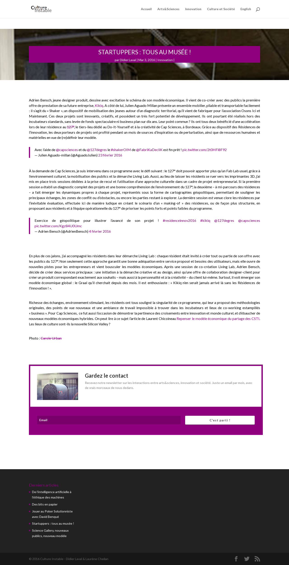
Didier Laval (128, 60)
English (245, 9)
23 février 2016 (110, 155)
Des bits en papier (45, 504)
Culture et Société (221, 9)
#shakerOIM (121, 149)
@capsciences (67, 149)
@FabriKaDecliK (149, 149)
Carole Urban (51, 338)
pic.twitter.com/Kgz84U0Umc (58, 226)
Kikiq (99, 105)
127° (70, 127)
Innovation (193, 9)
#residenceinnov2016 (179, 220)
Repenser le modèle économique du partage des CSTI (218, 318)
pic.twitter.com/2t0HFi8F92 (204, 149)
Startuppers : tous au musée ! (53, 523)
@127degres (97, 149)
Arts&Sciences (168, 9)
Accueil (146, 9)
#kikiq (205, 220)
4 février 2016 (100, 231)
